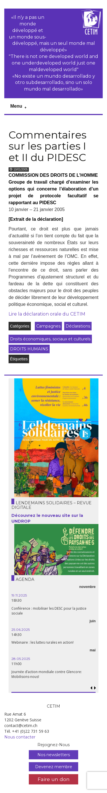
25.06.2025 (20, 629)
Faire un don (54, 779)
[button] (95, 688)
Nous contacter (19, 737)
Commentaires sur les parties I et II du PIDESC (47, 146)
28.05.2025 (20, 659)
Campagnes (48, 326)
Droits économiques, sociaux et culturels (50, 339)
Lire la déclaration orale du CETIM (47, 314)
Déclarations (78, 326)
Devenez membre (53, 766)
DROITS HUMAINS (29, 349)
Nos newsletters (53, 754)
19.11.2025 (19, 595)
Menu (16, 106)
